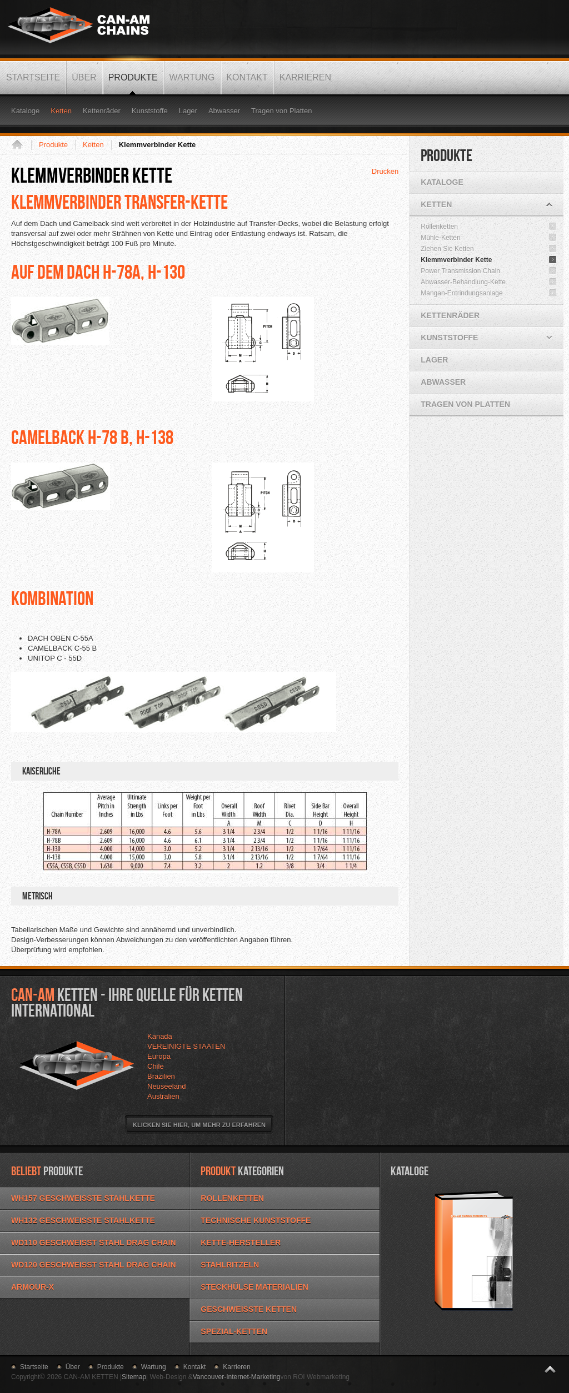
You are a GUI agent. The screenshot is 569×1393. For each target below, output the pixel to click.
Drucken (385, 171)
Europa (159, 1056)
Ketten (93, 144)
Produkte (53, 144)
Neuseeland (166, 1086)
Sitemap (134, 1377)
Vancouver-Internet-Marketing (237, 1377)
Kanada (159, 1036)
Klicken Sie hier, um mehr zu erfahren (199, 1125)
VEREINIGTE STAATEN (186, 1046)
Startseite (21, 145)
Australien (163, 1096)
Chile (155, 1066)
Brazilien (161, 1076)
